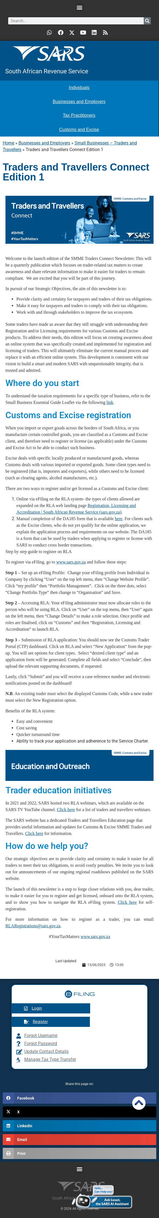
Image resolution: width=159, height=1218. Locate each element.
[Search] (147, 20)
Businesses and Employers (44, 143)
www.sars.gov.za (71, 562)
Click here (66, 809)
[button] (79, 7)
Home (8, 143)
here (118, 518)
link (110, 402)
